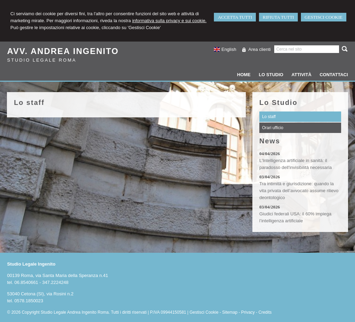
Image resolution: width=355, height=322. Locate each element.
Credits (265, 312)
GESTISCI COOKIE (324, 17)
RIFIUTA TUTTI (278, 17)
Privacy (248, 312)
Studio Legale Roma (41, 60)
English (225, 49)
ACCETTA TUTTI (235, 17)
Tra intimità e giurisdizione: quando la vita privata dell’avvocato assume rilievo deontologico (298, 190)
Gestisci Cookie (204, 312)
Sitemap (229, 312)
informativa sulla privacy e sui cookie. (169, 20)
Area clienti (259, 49)
